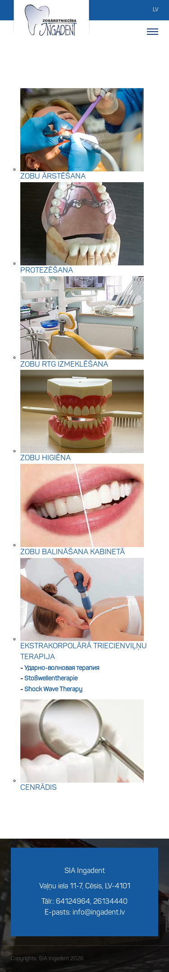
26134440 (110, 902)
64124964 (73, 902)
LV (155, 10)
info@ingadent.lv (99, 912)
